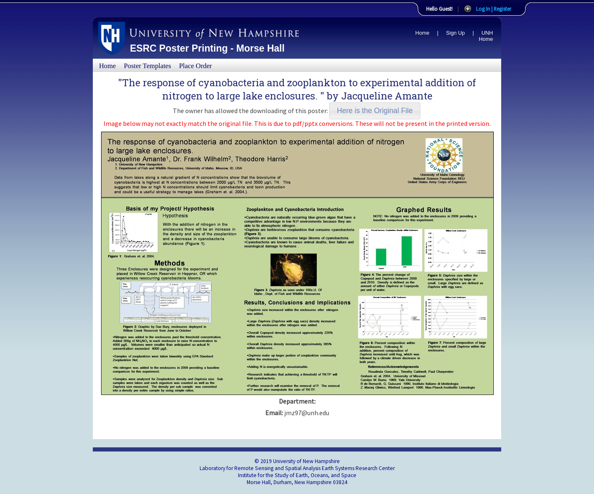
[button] (374, 110)
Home (422, 33)
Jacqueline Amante (386, 95)
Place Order (195, 66)
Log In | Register (493, 8)
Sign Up (455, 33)
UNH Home (486, 36)
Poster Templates (147, 66)
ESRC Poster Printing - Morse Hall (207, 48)
